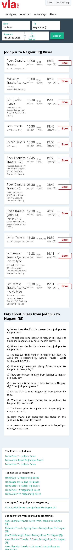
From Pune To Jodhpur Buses (20, 456)
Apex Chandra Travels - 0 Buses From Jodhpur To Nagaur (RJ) (35, 541)
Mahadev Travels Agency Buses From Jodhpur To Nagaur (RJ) (35, 529)
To (34, 23)
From (5, 23)
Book (65, 63)
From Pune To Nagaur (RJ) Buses (22, 489)
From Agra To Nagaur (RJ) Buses (22, 481)
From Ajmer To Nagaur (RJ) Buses (23, 493)
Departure (8, 34)
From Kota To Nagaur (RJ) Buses (22, 485)
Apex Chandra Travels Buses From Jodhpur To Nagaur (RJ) (33, 522)
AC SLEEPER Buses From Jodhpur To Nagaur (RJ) (30, 507)
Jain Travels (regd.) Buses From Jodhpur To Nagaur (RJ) (34, 535)
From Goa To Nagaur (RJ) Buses (22, 477)
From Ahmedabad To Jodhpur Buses (24, 460)
